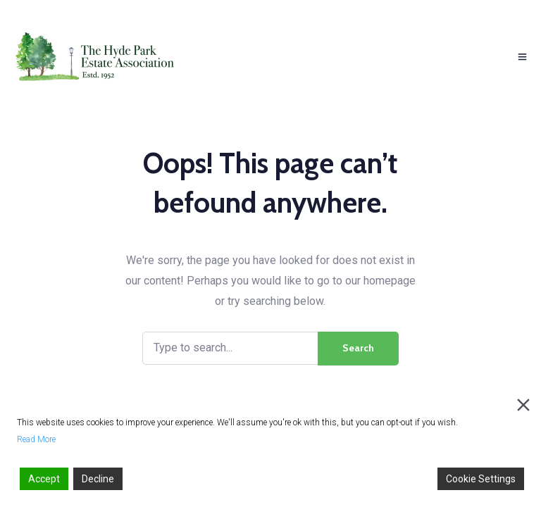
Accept (44, 478)
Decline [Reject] (98, 478)
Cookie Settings (481, 478)
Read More (36, 439)
